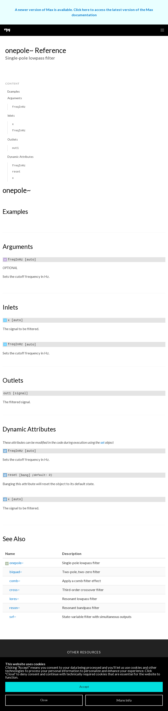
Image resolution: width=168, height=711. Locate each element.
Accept (84, 686)
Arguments (14, 98)
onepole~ (16, 563)
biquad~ (15, 572)
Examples (13, 91)
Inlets (11, 115)
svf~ (12, 616)
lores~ (14, 599)
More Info (124, 700)
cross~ (14, 590)
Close (43, 700)
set (102, 442)
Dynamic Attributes (20, 156)
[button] (162, 30)
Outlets (12, 139)
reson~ (14, 607)
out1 (15, 148)
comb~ (14, 581)
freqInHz (18, 107)
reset (16, 171)
